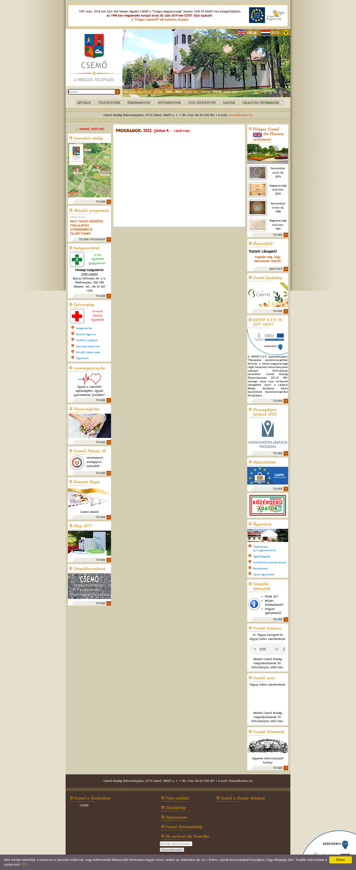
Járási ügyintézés (263, 574)
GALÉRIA (229, 102)
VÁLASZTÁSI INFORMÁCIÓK (260, 102)
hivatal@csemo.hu (241, 115)
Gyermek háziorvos (87, 346)
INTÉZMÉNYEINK (169, 102)
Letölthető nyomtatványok (269, 562)
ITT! (24, 864)
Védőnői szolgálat (87, 340)
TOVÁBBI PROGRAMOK (92, 239)
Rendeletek (260, 568)
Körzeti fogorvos (86, 334)
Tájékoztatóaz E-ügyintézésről (264, 548)
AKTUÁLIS (84, 102)
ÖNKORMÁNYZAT (139, 102)
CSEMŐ (84, 805)
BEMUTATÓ (275, 269)
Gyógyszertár (84, 328)
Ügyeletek (82, 358)
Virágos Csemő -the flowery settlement (268, 134)
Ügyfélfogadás (261, 556)
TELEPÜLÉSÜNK (109, 102)
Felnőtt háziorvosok (88, 352)
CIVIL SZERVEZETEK (202, 102)
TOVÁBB (100, 201)
